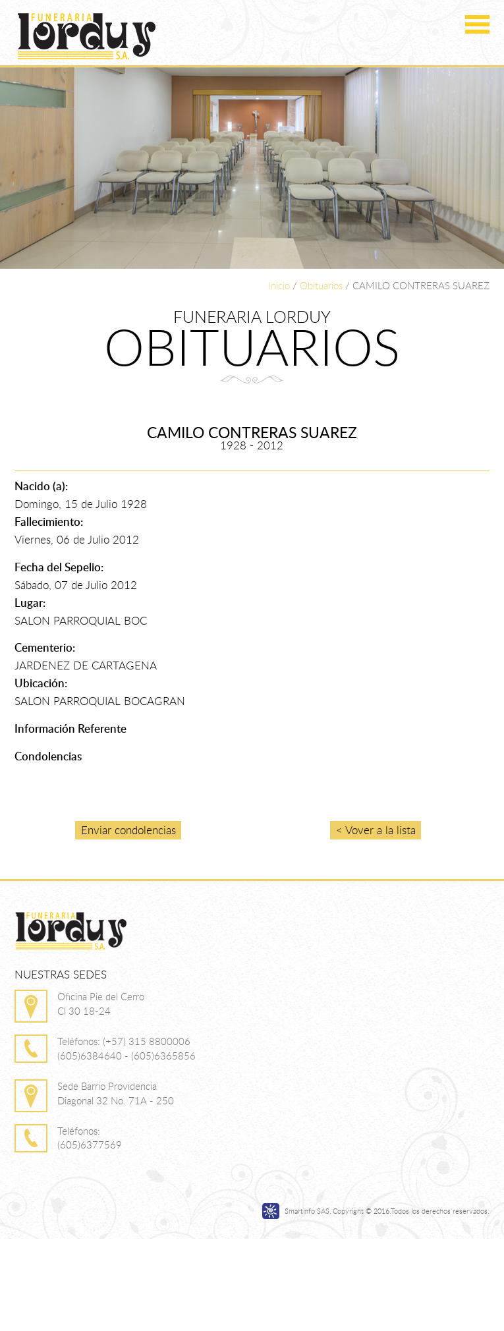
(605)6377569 (89, 1144)
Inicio (279, 285)
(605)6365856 (163, 1055)
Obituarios (321, 285)
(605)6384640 (89, 1055)
